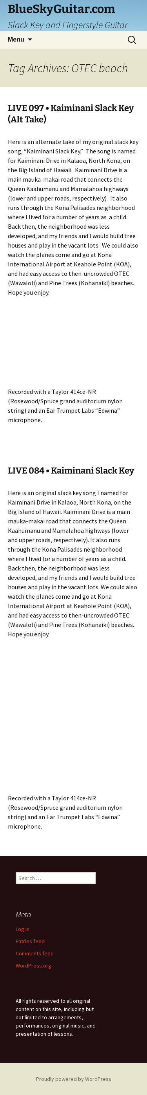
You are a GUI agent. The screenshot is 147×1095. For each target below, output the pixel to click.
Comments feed (35, 953)
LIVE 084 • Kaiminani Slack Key (71, 470)
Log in (22, 929)
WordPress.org (33, 965)
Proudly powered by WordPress (73, 1078)
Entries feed (30, 941)
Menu (16, 39)
